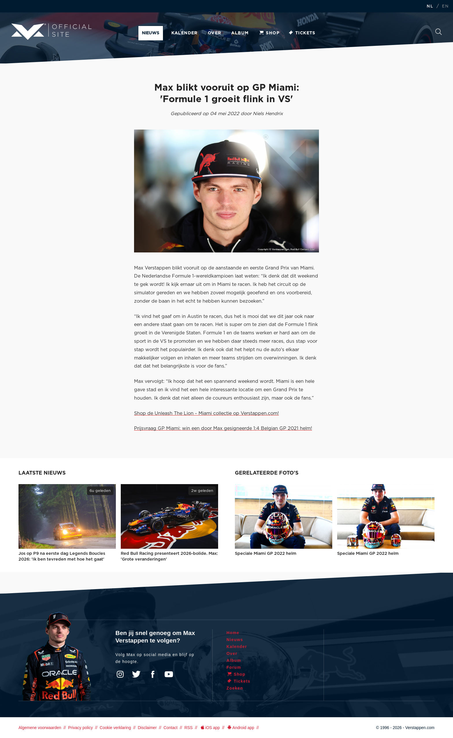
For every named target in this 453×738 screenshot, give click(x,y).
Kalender (184, 33)
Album (239, 33)
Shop (269, 33)
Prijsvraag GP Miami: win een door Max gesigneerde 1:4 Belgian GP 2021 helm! (223, 428)
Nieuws (150, 33)
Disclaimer (147, 727)
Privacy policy (80, 727)
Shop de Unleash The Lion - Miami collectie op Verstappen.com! (206, 413)
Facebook (152, 674)
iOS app (210, 727)
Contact (170, 727)
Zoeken (438, 32)
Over (214, 33)
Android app (240, 727)
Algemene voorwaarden (39, 727)
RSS (188, 727)
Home (233, 632)
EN (445, 6)
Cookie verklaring (115, 727)
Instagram (120, 674)
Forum (233, 667)
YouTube (168, 674)
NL (430, 6)
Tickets (301, 33)
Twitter (136, 674)
